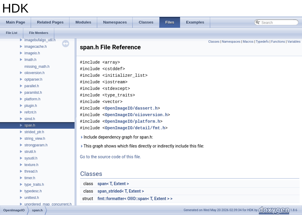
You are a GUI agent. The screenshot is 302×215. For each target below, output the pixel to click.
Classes (213, 42)
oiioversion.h (34, 73)
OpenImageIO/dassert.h (131, 108)
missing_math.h (36, 66)
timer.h (29, 178)
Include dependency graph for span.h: (116, 137)
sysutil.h (30, 158)
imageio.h (32, 53)
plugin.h (30, 106)
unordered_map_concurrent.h (48, 204)
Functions (278, 42)
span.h (29, 125)
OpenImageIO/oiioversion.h (136, 115)
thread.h (31, 171)
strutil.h (30, 152)
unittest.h (31, 198)
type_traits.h (34, 184)
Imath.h (30, 60)
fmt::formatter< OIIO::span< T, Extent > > (134, 198)
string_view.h (34, 138)
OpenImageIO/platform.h (132, 121)
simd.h (29, 119)
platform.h (32, 99)
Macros (248, 42)
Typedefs (262, 42)
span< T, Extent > (113, 183)
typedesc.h (33, 191)
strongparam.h (35, 145)
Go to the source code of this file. (110, 156)
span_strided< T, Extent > (120, 191)
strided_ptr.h (34, 132)
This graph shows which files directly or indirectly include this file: (142, 146)
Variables (294, 42)
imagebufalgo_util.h (39, 40)
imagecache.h (35, 46)
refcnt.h (30, 112)
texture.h (31, 165)
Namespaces (231, 42)
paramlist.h (33, 92)
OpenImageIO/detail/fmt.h (135, 128)
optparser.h (33, 79)
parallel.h (31, 86)
